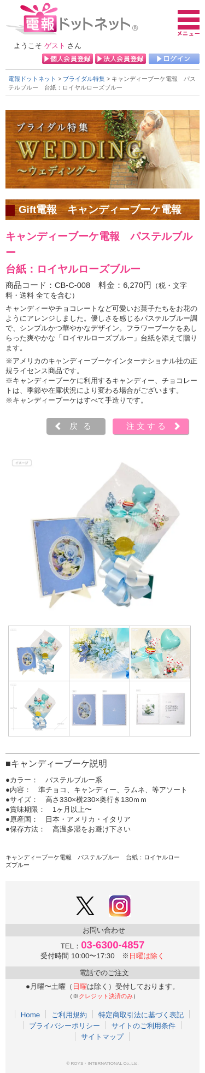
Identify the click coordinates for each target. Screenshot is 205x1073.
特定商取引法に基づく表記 (141, 1014)
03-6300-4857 (112, 945)
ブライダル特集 (84, 78)
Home (30, 1014)
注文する (147, 426)
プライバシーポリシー (64, 1025)
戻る (83, 426)
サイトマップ (102, 1036)
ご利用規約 (69, 1014)
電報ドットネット (32, 78)
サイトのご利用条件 (143, 1025)
